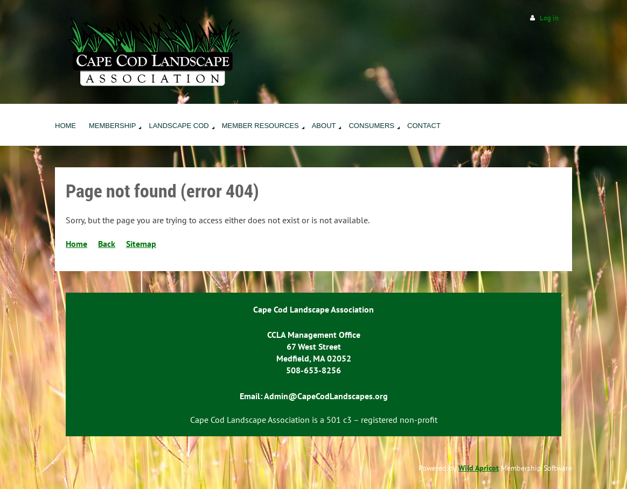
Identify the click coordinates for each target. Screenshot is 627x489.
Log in (549, 18)
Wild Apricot (478, 468)
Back (106, 243)
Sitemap (141, 243)
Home (76, 243)
